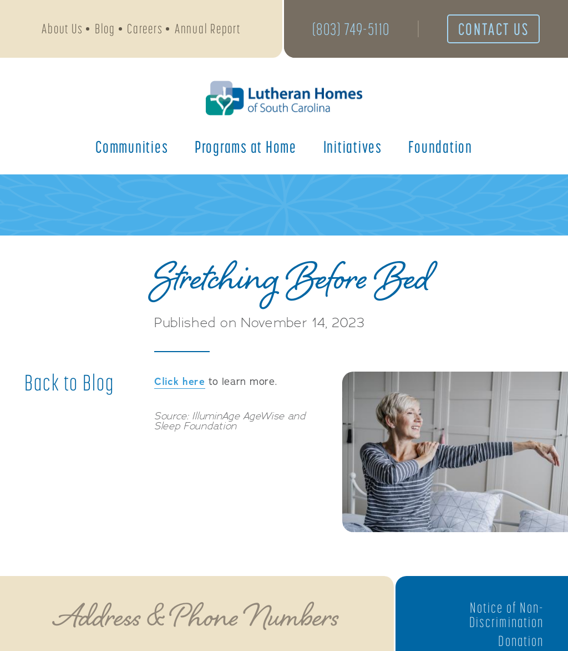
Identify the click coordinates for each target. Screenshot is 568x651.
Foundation (440, 146)
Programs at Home (246, 146)
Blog (105, 28)
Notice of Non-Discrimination (506, 614)
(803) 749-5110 (351, 29)
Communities (131, 146)
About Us (62, 28)
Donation (521, 641)
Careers (145, 28)
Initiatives (352, 146)
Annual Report (208, 28)
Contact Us (493, 28)
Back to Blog (69, 383)
